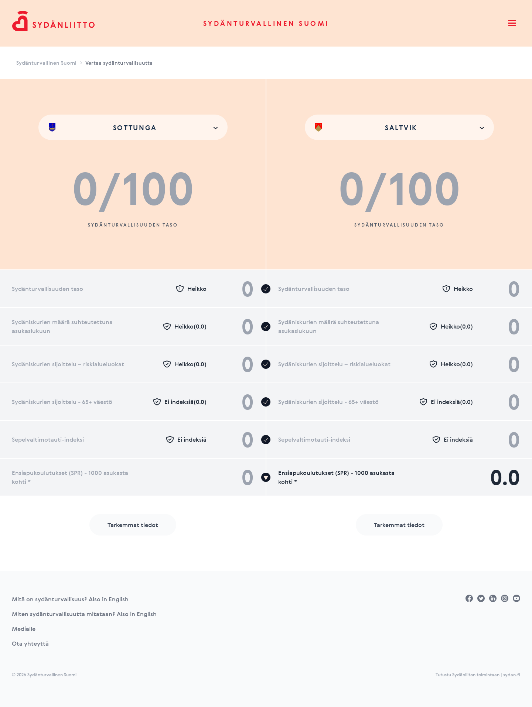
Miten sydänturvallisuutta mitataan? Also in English (84, 614)
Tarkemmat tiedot (133, 525)
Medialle (23, 629)
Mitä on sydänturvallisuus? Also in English (70, 599)
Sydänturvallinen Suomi (266, 23)
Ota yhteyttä (30, 643)
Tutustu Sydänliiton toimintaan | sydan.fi (478, 674)
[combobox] (133, 127)
